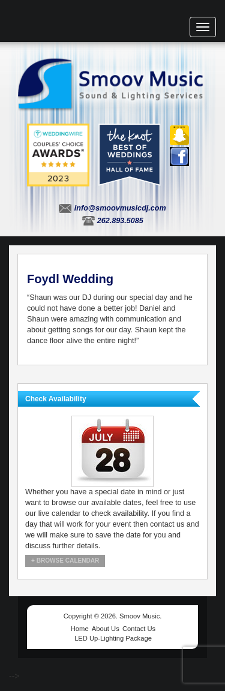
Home (80, 628)
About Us (105, 628)
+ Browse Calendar (65, 560)
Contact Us (138, 628)
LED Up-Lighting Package (113, 638)
